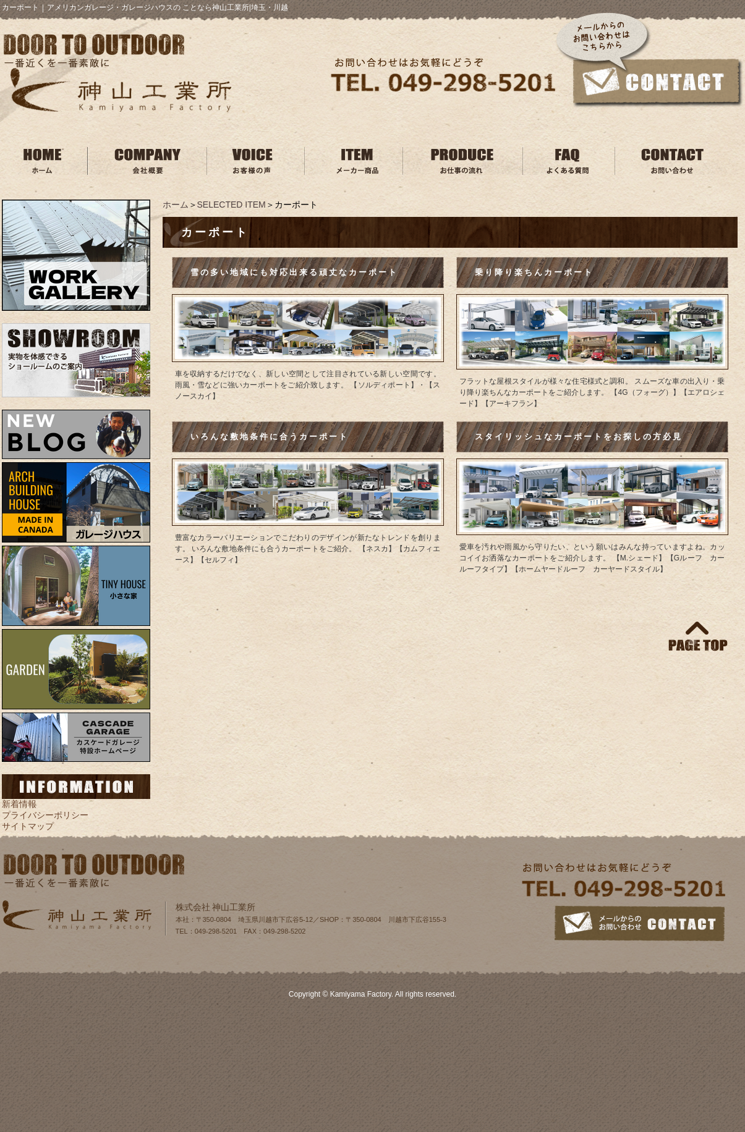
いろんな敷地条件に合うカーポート (269, 436)
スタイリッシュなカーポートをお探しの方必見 (579, 436)
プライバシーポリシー (45, 815)
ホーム (176, 204)
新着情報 (19, 804)
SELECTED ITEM (231, 204)
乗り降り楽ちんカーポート (534, 272)
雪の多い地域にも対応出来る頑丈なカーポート (299, 272)
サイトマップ (28, 826)
